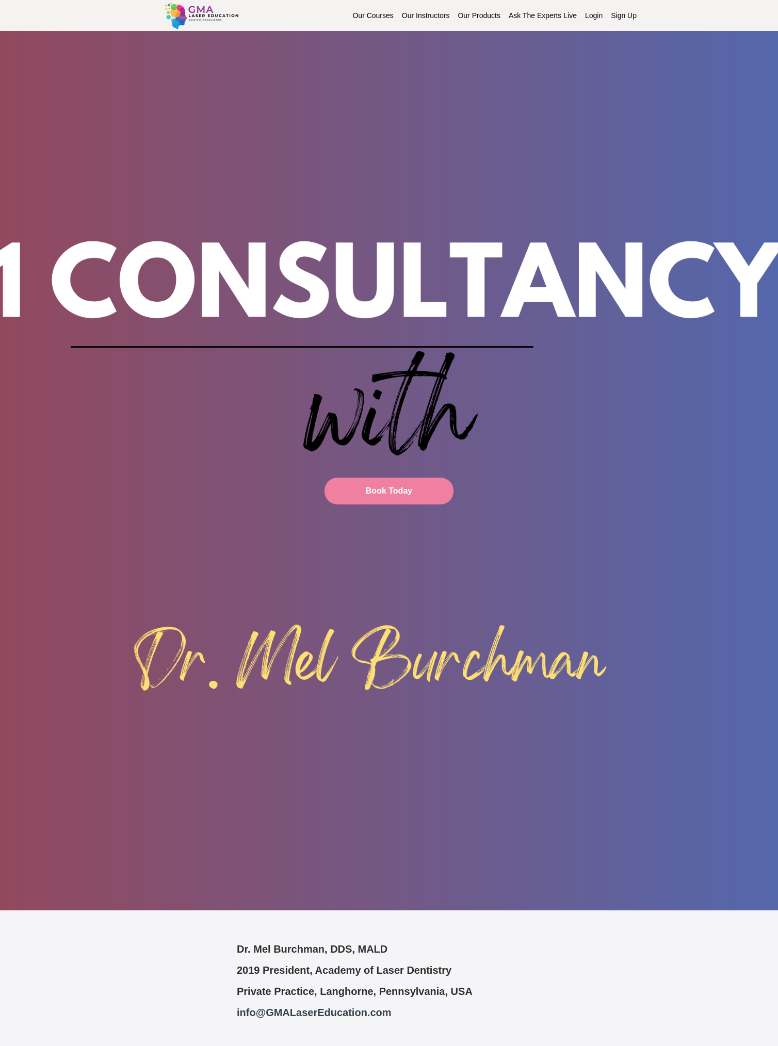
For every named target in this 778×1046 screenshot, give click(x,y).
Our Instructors (426, 15)
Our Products (479, 15)
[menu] (490, 15)
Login (594, 15)
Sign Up (624, 15)
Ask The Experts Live (543, 15)
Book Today (389, 490)
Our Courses (372, 15)
